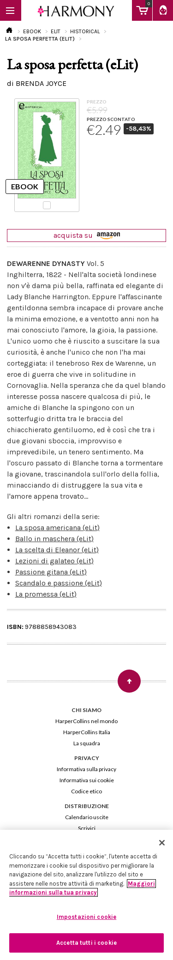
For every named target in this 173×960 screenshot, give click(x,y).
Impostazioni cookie (86, 916)
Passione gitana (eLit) (51, 572)
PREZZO (97, 101)
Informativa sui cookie (87, 780)
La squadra (86, 743)
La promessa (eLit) (46, 594)
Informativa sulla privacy (86, 769)
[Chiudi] (162, 843)
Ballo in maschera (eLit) (54, 538)
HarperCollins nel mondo (86, 721)
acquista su (87, 235)
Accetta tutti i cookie (86, 942)
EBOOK (32, 31)
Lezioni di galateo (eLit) (54, 560)
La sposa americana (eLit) (57, 527)
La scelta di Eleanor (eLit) (57, 549)
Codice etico (86, 791)
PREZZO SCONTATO (111, 119)
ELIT (55, 31)
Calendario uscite (86, 817)
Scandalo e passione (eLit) (58, 583)
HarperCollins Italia (86, 732)
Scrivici (86, 828)
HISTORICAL (85, 31)
